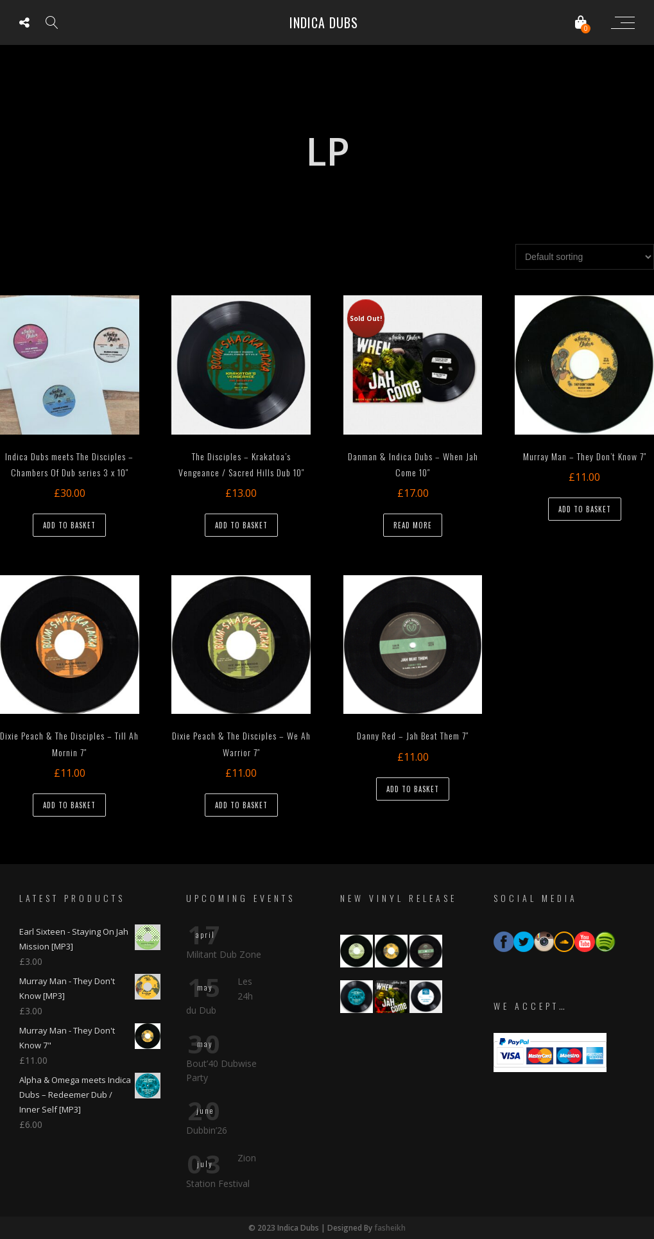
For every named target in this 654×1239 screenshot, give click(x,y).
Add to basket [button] (69, 525)
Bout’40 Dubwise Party (221, 1070)
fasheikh (390, 1227)
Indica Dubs (323, 22)
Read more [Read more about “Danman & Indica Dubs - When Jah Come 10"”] (412, 525)
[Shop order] (584, 257)
